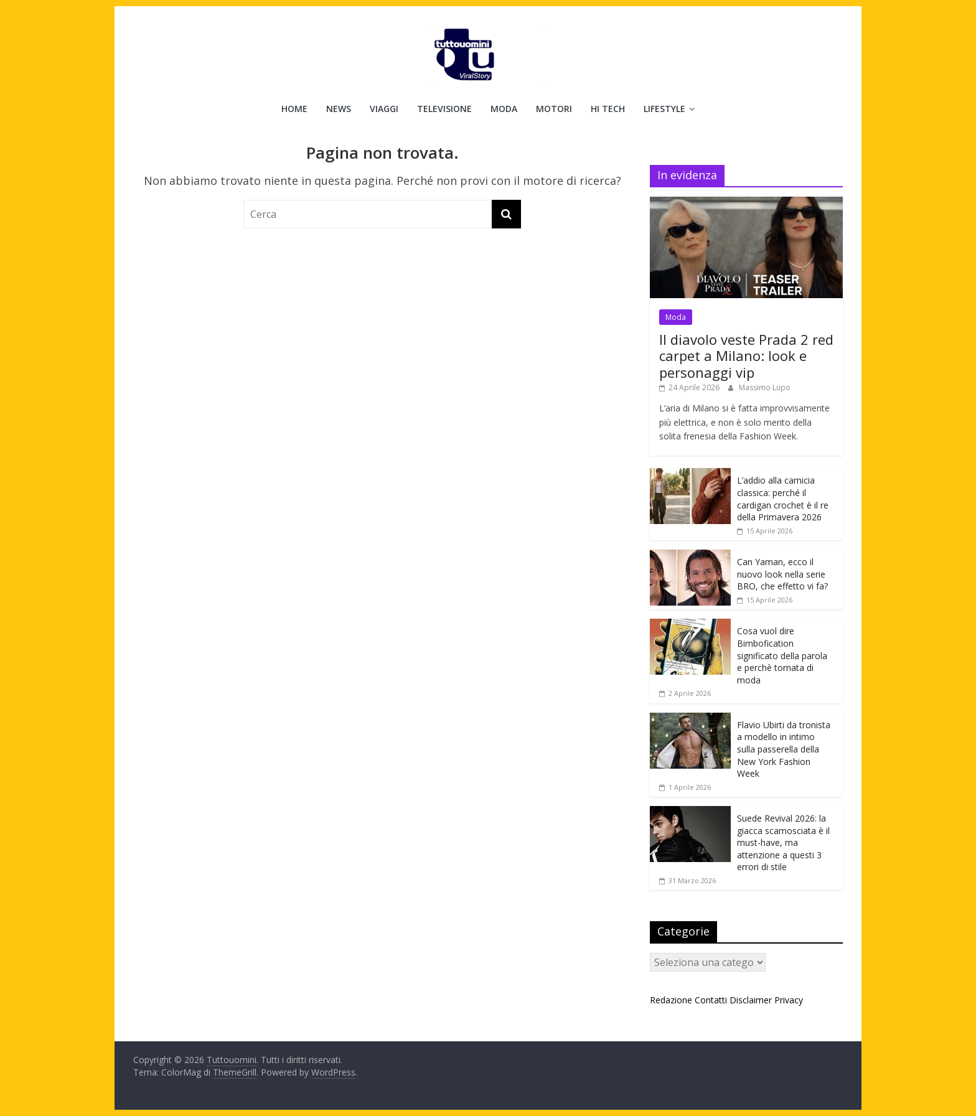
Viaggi (384, 109)
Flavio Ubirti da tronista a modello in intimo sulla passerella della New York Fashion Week (783, 749)
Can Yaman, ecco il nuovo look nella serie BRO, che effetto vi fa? (782, 574)
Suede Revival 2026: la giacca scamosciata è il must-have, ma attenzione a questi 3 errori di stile (783, 842)
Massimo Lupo (765, 387)
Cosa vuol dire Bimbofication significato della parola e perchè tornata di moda (782, 655)
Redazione (671, 1000)
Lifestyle (664, 109)
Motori (554, 109)
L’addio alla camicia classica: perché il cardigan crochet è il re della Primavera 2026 (782, 498)
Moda (503, 109)
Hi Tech (608, 109)
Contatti (711, 1000)
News (338, 109)
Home (294, 109)
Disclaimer (751, 1000)
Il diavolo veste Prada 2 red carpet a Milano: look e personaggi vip (746, 356)
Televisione (444, 109)
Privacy (788, 1000)
